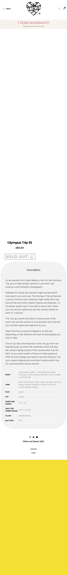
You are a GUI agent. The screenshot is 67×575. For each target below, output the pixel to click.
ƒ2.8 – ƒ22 (22, 518)
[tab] (33, 385)
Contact (33, 564)
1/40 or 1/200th (25, 525)
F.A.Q (33, 568)
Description (33, 385)
